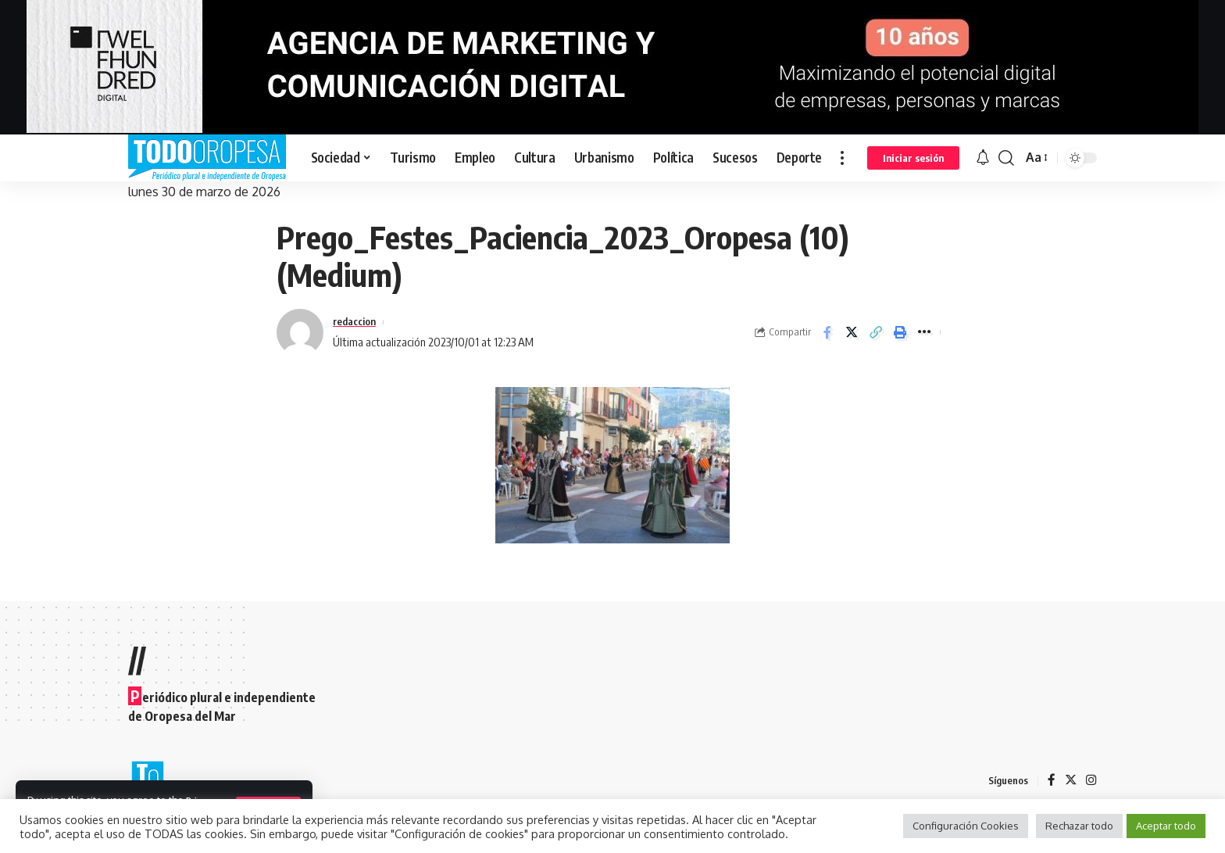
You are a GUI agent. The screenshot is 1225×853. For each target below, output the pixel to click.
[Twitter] (1070, 780)
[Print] (900, 332)
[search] (1006, 157)
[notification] (983, 158)
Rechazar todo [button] (1079, 825)
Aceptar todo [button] (1166, 825)
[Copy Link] (876, 332)
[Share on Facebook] (827, 332)
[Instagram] (1091, 780)
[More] (924, 332)
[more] (842, 157)
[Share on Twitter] (851, 332)
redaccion (358, 321)
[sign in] (913, 158)
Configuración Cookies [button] (965, 825)
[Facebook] (1051, 780)
